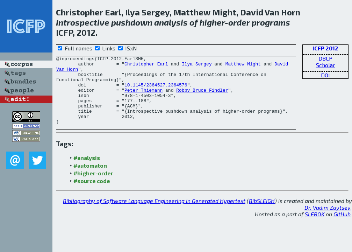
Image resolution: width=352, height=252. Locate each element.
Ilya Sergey (197, 66)
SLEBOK (314, 227)
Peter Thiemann (143, 97)
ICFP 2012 (325, 48)
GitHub (342, 227)
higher (212, 22)
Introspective (82, 22)
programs (271, 22)
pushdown (131, 22)
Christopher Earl (146, 66)
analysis (171, 22)
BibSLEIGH (262, 214)
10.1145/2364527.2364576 (155, 91)
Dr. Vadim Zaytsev (327, 221)
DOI (325, 75)
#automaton (90, 179)
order (239, 22)
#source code (91, 194)
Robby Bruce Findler (202, 97)
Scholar (325, 65)
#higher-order (93, 186)
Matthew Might (243, 66)
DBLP (325, 58)
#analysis (86, 171)
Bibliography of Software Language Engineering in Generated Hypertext (154, 214)
